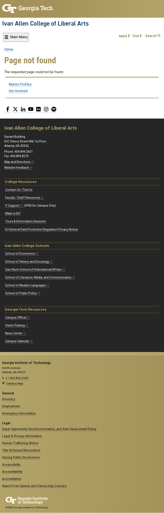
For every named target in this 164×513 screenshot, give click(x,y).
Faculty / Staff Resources (24, 197)
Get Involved (18, 91)
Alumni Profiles (20, 84)
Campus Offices (18, 317)
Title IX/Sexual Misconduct (21, 450)
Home (8, 49)
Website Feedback (18, 167)
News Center (15, 333)
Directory (8, 399)
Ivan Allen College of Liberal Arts (45, 23)
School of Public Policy (23, 293)
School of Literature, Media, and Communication (40, 277)
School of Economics (22, 253)
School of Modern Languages (27, 285)
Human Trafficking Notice (20, 443)
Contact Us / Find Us (18, 189)
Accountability (12, 471)
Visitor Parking (17, 325)
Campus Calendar (19, 341)
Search (153, 36)
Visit (137, 36)
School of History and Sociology (29, 261)
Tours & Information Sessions (25, 221)
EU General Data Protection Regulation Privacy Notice (41, 229)
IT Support (14, 205)
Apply (124, 36)
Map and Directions (19, 162)
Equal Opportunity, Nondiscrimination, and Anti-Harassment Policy (49, 429)
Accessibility (11, 464)
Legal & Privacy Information (22, 436)
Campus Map (14, 383)
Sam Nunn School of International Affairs (35, 269)
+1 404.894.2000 (17, 378)
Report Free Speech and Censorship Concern (34, 486)
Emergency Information (19, 413)
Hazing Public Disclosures (21, 457)
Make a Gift (12, 213)
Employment (11, 406)
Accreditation (11, 479)
